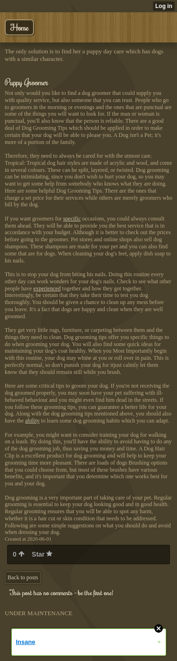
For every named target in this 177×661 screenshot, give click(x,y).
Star (42, 554)
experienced (47, 288)
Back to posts (23, 577)
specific (72, 218)
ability (32, 420)
